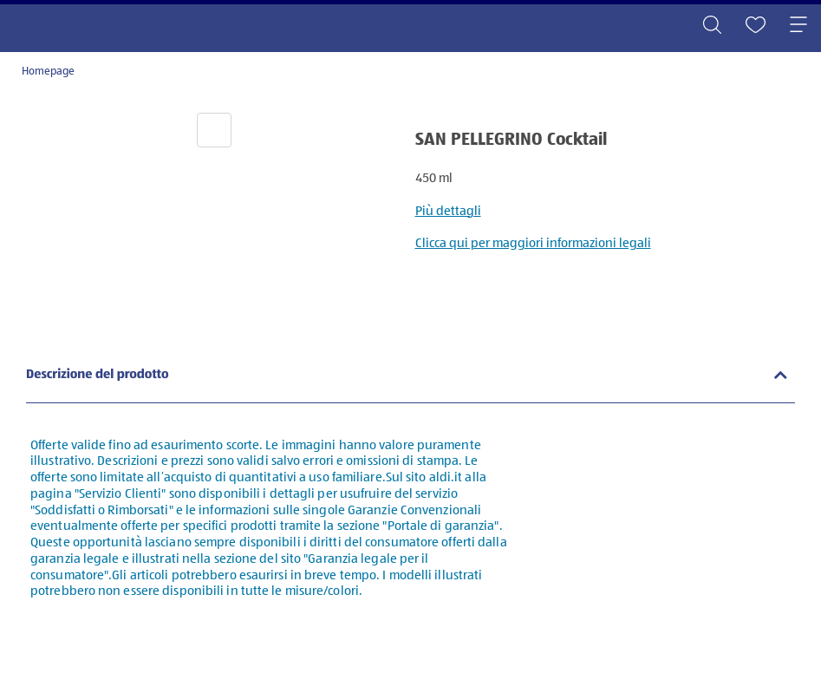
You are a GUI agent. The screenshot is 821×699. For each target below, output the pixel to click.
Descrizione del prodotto (97, 375)
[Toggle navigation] (798, 26)
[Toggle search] (711, 26)
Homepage (48, 71)
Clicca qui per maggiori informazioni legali (533, 243)
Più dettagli (448, 211)
